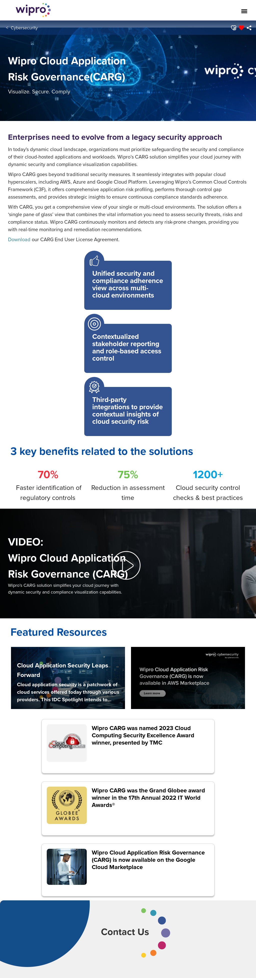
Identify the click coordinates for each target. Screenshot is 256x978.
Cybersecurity (24, 28)
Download (19, 239)
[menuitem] (248, 28)
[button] (233, 28)
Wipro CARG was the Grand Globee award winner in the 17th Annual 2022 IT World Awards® (148, 797)
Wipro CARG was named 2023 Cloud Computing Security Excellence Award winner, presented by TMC (143, 735)
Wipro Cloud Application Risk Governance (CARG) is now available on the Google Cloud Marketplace (148, 859)
